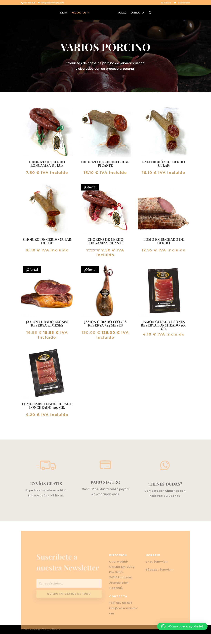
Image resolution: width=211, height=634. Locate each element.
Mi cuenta (166, 3)
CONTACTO (136, 12)
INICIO (63, 12)
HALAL (122, 12)
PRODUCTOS (79, 12)
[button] (182, 626)
